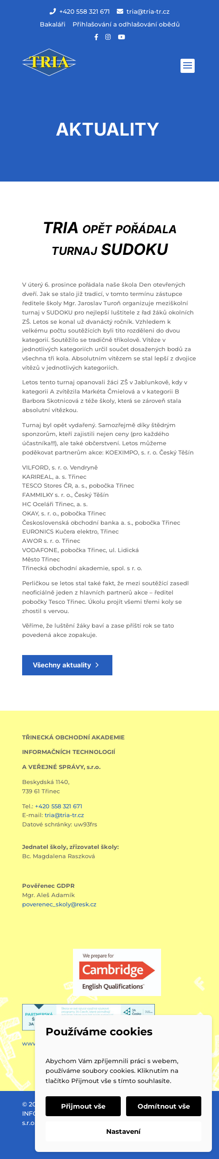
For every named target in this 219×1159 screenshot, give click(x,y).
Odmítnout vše (164, 1106)
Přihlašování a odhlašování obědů (126, 24)
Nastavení (123, 1131)
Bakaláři (52, 24)
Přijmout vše (83, 1106)
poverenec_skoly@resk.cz (59, 904)
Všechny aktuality (62, 665)
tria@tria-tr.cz (143, 11)
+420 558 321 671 (80, 11)
